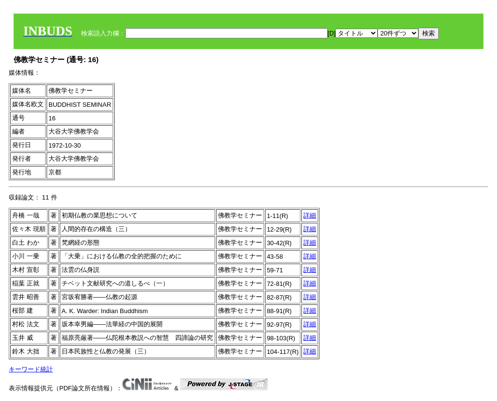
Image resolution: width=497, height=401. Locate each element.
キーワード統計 (31, 369)
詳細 (309, 215)
